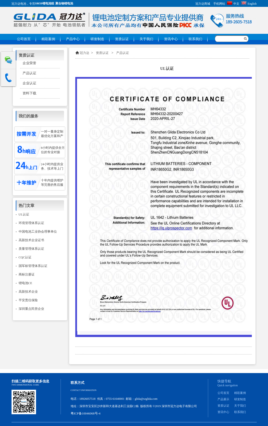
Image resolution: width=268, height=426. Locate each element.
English (249, 3)
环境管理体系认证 (31, 223)
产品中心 (73, 39)
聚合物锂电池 (64, 3)
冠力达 (84, 53)
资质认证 (122, 39)
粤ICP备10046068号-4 (86, 413)
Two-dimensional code (25, 385)
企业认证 (29, 83)
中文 (233, 3)
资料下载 (29, 93)
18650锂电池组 (44, 3)
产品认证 (122, 53)
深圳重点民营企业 (31, 309)
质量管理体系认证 (31, 249)
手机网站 (219, 3)
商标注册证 (27, 274)
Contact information (84, 390)
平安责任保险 (28, 300)
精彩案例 (48, 39)
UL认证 (24, 214)
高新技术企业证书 (31, 240)
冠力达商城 (202, 3)
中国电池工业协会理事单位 (38, 231)
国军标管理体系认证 (33, 266)
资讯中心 (171, 39)
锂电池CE (25, 283)
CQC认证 (25, 257)
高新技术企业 (28, 291)
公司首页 (24, 39)
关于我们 (146, 39)
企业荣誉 (29, 63)
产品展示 (223, 399)
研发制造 (97, 39)
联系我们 (195, 39)
